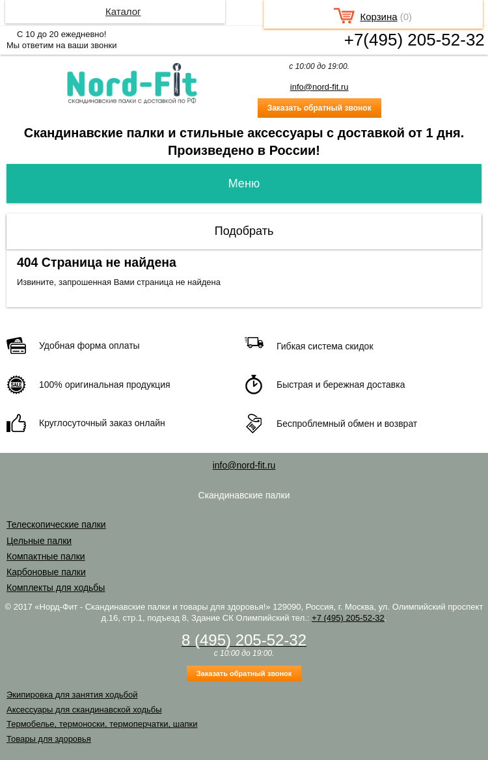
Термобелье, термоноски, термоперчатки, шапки (102, 724)
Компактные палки (46, 556)
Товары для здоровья (49, 739)
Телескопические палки (56, 524)
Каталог (123, 11)
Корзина (378, 16)
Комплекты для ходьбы (56, 587)
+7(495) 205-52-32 (414, 39)
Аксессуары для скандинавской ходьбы (84, 709)
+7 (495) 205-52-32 (348, 618)
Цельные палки (39, 541)
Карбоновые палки (46, 572)
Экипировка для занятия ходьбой (72, 694)
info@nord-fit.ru (319, 87)
